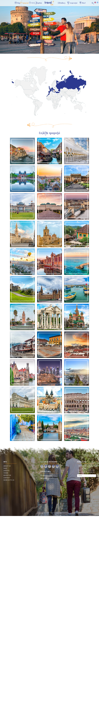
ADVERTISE (7, 475)
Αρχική (51, 4)
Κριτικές (41, 3)
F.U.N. (34, 3)
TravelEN (44, 478)
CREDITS (6, 471)
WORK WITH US (8, 480)
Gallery (61, 3)
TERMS (5, 473)
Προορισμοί (26, 3)
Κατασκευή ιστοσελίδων (45, 515)
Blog (18, 3)
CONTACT (6, 478)
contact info (45, 471)
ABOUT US (7, 466)
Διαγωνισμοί (73, 3)
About (83, 3)
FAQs (5, 468)
